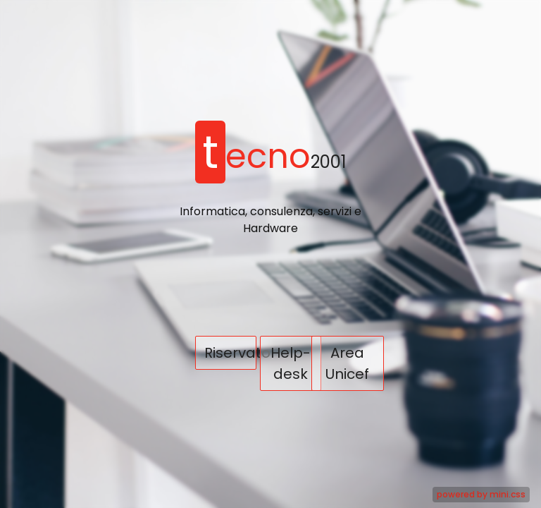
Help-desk (290, 363)
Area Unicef (347, 363)
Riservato (230, 353)
